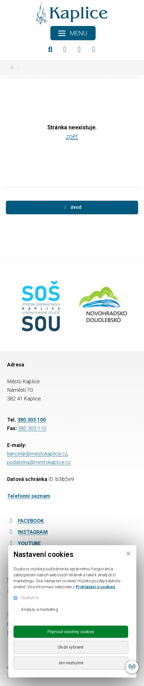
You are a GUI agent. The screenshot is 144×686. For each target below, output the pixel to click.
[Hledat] (50, 49)
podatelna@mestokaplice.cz (39, 462)
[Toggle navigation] (73, 33)
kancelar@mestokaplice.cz (37, 454)
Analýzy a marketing (39, 609)
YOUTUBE (24, 543)
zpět (72, 136)
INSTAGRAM (27, 532)
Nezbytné (29, 597)
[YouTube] (94, 49)
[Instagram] (79, 49)
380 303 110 (32, 428)
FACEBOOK (25, 520)
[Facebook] (65, 49)
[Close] (128, 553)
